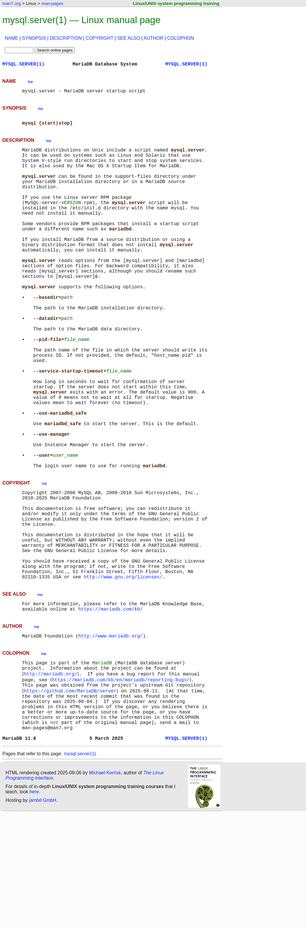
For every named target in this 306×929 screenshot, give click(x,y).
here (34, 906)
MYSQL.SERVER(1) (23, 65)
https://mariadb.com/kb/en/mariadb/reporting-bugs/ (121, 782)
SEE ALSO (128, 38)
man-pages (52, 3)
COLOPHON (180, 38)
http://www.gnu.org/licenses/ (123, 672)
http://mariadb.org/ (51, 776)
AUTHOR (154, 38)
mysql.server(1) (80, 868)
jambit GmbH (42, 915)
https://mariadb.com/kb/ (110, 707)
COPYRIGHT (100, 38)
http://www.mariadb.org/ (110, 735)
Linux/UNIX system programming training (176, 3)
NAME (11, 38)
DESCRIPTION (66, 38)
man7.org (11, 3)
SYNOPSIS (34, 38)
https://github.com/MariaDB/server (71, 795)
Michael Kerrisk (105, 887)
